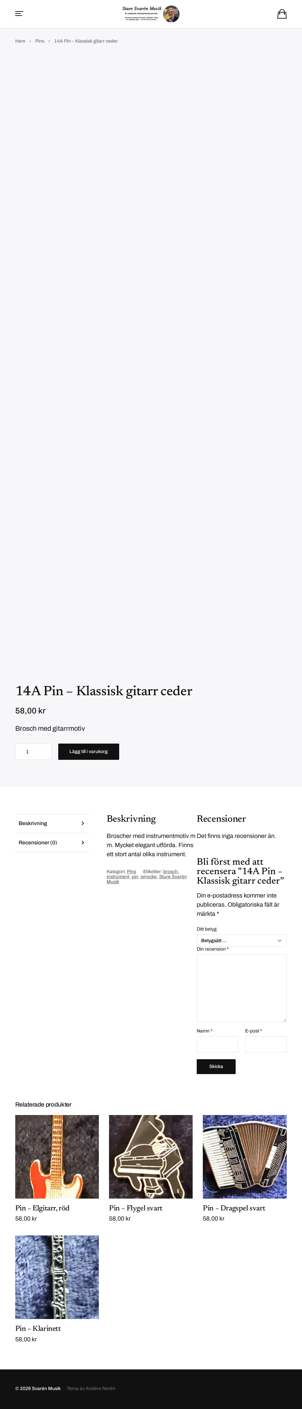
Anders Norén (100, 1389)
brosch (170, 872)
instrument (118, 877)
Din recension (213, 950)
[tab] (52, 824)
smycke (149, 877)
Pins (39, 41)
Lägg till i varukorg (88, 752)
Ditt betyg (207, 930)
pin (135, 877)
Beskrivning (33, 824)
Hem (20, 41)
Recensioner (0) (38, 843)
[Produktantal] (33, 752)
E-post (253, 1031)
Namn (205, 1031)
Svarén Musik (46, 1389)
